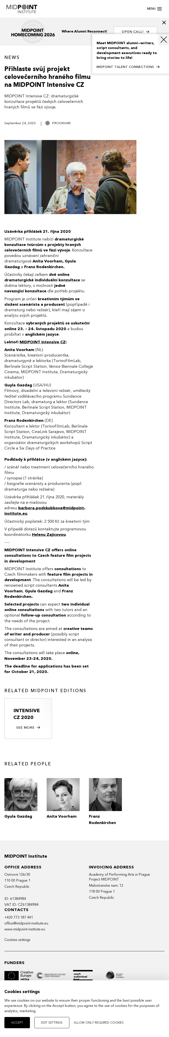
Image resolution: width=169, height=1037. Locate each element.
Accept (17, 1023)
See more (28, 727)
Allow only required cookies (99, 1023)
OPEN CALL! (135, 31)
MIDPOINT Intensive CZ (43, 342)
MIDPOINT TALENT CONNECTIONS (128, 67)
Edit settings (51, 1023)
